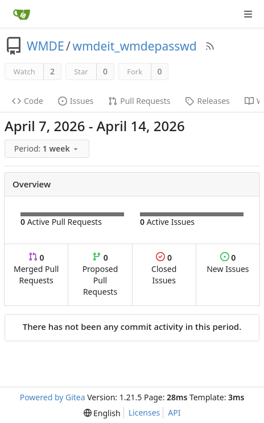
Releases (207, 100)
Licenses (144, 412)
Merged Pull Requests (36, 269)
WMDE (45, 46)
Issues (75, 100)
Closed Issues (163, 269)
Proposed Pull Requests (100, 274)
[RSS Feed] (210, 46)
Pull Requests (139, 100)
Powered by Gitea (52, 397)
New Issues (228, 263)
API (174, 412)
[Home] (22, 14)
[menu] (48, 149)
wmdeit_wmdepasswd (134, 46)
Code (27, 100)
